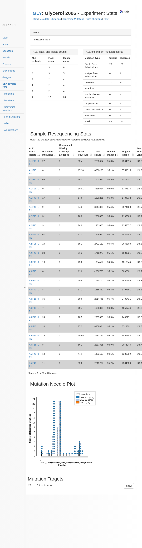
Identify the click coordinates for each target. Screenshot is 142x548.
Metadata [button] (44, 19)
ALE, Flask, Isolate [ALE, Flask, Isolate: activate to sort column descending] (32, 151)
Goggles (6, 77)
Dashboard (8, 51)
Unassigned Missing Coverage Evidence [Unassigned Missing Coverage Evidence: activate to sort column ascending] (65, 150)
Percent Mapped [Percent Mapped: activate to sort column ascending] (111, 153)
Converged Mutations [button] (73, 19)
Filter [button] (105, 19)
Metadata (8, 93)
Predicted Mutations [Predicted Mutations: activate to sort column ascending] (47, 153)
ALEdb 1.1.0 (10, 25)
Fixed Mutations (11, 116)
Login (5, 37)
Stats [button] (35, 19)
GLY (37, 13)
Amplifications (10, 130)
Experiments (8, 70)
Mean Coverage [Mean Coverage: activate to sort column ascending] (83, 153)
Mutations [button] (56, 19)
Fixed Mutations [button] (94, 19)
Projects (6, 64)
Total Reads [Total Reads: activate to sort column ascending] (97, 153)
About (5, 44)
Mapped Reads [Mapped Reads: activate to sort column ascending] (126, 153)
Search (6, 57)
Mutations (8, 100)
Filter (5, 123)
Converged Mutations (8, 108)
